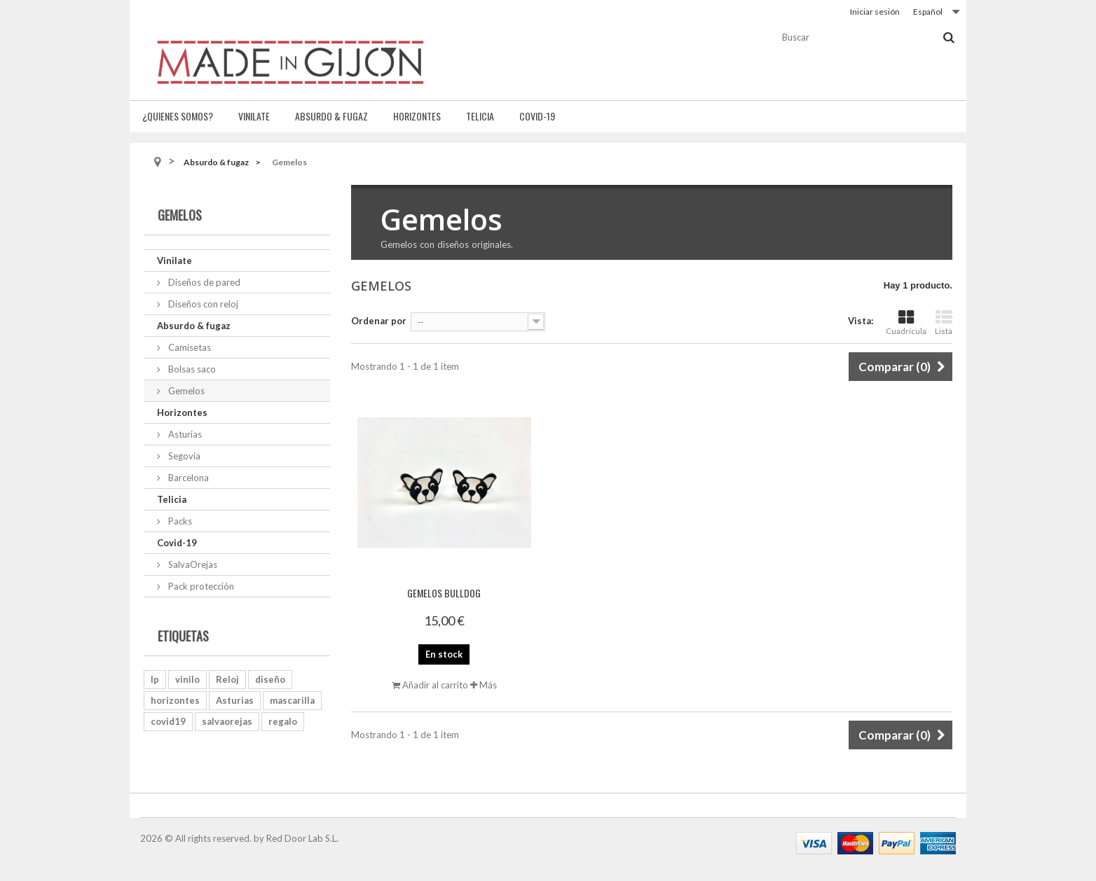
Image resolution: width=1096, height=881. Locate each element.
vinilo (187, 679)
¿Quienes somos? (177, 116)
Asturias (184, 434)
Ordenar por (378, 320)
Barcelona (187, 477)
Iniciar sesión (875, 11)
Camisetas (188, 347)
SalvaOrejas (191, 564)
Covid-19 (537, 116)
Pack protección (200, 586)
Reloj (227, 679)
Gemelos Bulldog (444, 592)
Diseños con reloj (202, 304)
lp (155, 679)
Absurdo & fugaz (331, 116)
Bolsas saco (191, 369)
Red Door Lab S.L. (302, 838)
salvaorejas (227, 721)
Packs (179, 521)
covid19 (168, 721)
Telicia (480, 116)
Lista (943, 322)
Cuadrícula (906, 322)
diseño (270, 679)
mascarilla (292, 700)
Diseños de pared (203, 282)
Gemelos (185, 390)
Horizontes (417, 116)
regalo (282, 721)
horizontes (175, 700)
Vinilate (254, 116)
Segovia (183, 456)
